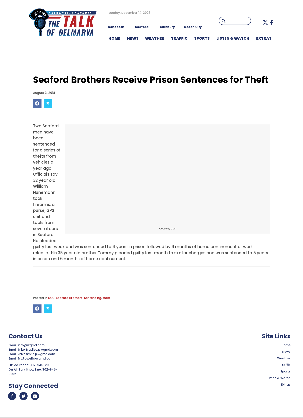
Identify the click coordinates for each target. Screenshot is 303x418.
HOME (114, 38)
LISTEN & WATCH (232, 38)
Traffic (285, 365)
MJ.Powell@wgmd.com (36, 358)
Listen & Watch (279, 378)
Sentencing (92, 298)
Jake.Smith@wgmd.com (37, 354)
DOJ (51, 298)
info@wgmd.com (31, 345)
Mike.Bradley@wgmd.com (38, 349)
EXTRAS (263, 38)
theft (106, 298)
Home (286, 345)
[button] (265, 22)
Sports (202, 38)
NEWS (132, 38)
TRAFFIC (179, 38)
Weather (284, 358)
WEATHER (154, 38)
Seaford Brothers (69, 298)
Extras (286, 384)
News (286, 352)
